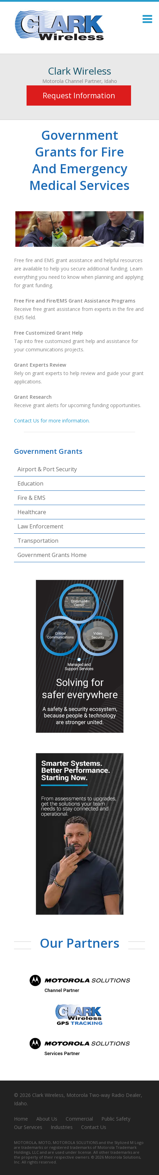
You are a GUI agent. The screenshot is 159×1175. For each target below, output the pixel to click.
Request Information (79, 95)
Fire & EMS (31, 498)
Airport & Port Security (47, 469)
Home (21, 1118)
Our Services (28, 1127)
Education (30, 483)
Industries (62, 1127)
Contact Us (93, 1127)
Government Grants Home (52, 555)
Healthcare (31, 512)
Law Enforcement (40, 526)
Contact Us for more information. (52, 420)
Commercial (79, 1118)
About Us (46, 1118)
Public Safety (115, 1118)
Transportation (37, 540)
